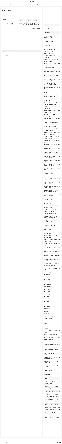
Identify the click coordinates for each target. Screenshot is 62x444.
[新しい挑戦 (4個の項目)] (57, 396)
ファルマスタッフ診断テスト (49, 321)
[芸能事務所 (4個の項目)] (56, 393)
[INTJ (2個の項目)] (46, 417)
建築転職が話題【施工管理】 (49, 265)
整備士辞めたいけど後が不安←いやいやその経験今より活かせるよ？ (52, 157)
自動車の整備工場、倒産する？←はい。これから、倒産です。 (52, 187)
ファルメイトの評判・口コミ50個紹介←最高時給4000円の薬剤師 (52, 358)
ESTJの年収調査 (47, 279)
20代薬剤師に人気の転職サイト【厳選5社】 (52, 344)
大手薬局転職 (46, 311)
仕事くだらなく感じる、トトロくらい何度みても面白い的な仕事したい (52, 198)
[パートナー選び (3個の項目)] (57, 404)
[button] (40, 55)
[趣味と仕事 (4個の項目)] (52, 396)
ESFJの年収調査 (47, 277)
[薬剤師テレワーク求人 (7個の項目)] (48, 386)
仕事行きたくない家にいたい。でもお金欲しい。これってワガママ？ (52, 80)
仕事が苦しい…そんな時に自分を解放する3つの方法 (52, 260)
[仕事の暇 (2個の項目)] (55, 409)
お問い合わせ (32, 440)
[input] (52, 28)
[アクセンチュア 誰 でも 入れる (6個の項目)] (52, 390)
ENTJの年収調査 (47, 272)
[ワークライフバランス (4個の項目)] (48, 394)
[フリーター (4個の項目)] (47, 396)
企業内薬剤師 (46, 328)
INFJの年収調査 (47, 303)
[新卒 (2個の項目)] (48, 412)
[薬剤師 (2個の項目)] (50, 407)
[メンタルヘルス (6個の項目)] (56, 386)
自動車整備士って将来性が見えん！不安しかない (52, 168)
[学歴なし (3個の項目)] (58, 401)
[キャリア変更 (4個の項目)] (57, 391)
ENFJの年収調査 (47, 274)
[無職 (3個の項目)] (54, 401)
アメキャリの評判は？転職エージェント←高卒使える (52, 354)
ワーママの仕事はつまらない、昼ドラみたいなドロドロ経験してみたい (52, 232)
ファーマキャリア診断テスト (49, 316)
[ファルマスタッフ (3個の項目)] (57, 403)
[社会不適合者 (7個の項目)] (48, 385)
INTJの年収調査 (47, 301)
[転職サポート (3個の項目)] (51, 403)
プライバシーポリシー (20, 440)
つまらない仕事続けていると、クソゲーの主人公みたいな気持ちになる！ (52, 84)
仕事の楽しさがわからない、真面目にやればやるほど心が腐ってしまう (52, 228)
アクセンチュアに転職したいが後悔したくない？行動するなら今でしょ (52, 40)
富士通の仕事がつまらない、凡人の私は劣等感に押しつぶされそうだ (52, 210)
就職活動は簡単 (47, 176)
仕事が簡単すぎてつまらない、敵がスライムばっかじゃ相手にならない (52, 153)
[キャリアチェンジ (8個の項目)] (57, 381)
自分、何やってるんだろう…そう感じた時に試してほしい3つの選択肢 (52, 252)
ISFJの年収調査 (47, 306)
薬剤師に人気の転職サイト (49, 339)
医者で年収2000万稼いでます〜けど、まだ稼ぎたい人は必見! (52, 202)
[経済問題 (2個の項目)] (57, 417)
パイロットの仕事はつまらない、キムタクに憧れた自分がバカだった (52, 165)
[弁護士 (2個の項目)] (58, 409)
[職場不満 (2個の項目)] (46, 411)
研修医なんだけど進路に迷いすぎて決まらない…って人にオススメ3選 (52, 48)
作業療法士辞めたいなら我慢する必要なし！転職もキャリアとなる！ (51, 220)
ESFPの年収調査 (47, 286)
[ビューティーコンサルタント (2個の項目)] (49, 414)
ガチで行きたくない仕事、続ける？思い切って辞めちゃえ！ (52, 64)
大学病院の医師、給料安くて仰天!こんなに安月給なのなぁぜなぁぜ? (52, 60)
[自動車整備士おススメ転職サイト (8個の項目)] (49, 383)
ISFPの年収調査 (47, 296)
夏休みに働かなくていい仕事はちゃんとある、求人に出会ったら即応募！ (52, 125)
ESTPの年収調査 (47, 289)
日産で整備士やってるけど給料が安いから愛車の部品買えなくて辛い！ (52, 141)
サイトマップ (27, 440)
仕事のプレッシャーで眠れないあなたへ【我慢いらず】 (51, 115)
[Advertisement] (21, 14)
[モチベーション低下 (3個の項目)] (48, 401)
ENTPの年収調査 (47, 281)
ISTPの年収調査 (47, 299)
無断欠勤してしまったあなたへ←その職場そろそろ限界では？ (52, 111)
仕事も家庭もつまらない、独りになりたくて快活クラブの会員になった (52, 224)
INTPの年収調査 (47, 291)
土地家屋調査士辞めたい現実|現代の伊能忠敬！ (52, 88)
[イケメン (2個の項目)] (50, 409)
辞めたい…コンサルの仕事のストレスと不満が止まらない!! (52, 44)
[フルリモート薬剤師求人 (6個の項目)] (52, 388)
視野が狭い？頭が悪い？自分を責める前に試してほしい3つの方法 (52, 256)
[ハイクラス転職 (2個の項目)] (48, 419)
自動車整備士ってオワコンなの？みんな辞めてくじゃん (52, 149)
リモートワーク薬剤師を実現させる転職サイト (52, 269)
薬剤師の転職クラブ (57, 440)
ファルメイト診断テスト (48, 318)
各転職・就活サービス (44, 440)
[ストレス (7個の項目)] (56, 385)
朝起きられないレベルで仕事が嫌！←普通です (52, 244)
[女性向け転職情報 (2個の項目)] (52, 416)
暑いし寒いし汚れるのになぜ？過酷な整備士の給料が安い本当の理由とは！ (52, 103)
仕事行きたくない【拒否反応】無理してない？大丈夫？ (52, 91)
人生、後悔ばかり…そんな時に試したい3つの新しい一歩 (52, 248)
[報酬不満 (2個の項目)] (58, 407)
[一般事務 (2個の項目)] (46, 409)
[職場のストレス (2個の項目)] (56, 406)
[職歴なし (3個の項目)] (46, 404)
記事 (39, 440)
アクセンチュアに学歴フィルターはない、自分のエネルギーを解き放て (52, 52)
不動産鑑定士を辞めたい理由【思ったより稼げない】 (52, 68)
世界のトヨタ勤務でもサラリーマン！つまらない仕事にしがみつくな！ (52, 183)
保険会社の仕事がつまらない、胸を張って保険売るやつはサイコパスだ (52, 217)
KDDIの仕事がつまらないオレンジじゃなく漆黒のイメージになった (52, 145)
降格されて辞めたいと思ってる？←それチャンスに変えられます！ (52, 99)
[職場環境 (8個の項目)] (58, 383)
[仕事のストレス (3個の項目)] (57, 399)
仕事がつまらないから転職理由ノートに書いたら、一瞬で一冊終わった (52, 95)
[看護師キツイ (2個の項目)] (52, 411)
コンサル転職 (46, 325)
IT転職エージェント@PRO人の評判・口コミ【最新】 (52, 365)
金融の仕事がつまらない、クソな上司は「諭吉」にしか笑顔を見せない (51, 137)
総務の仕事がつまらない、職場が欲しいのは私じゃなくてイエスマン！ (52, 133)
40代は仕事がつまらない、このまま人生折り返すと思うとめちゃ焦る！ (52, 72)
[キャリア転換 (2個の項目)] (52, 417)
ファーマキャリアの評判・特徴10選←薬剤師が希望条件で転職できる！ (52, 206)
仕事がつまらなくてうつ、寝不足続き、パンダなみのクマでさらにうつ (52, 129)
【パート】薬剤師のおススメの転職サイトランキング (52, 331)
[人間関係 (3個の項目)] (46, 403)
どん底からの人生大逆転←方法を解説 (51, 122)
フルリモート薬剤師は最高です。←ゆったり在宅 (52, 179)
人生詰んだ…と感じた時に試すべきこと (51, 263)
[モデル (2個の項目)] (58, 416)
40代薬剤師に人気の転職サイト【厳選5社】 (52, 347)
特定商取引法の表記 (13, 440)
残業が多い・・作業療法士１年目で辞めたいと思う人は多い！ (52, 240)
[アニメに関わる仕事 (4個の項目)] (56, 394)
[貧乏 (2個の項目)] (58, 414)
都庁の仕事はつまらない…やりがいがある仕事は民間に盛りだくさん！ (52, 76)
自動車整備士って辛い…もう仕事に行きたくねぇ (52, 161)
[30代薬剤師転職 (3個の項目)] (51, 399)
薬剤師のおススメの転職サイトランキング (52, 337)
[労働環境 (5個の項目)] (53, 391)
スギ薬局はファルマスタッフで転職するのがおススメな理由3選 (52, 369)
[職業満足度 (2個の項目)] (56, 419)
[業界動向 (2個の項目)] (58, 411)
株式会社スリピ (51, 440)
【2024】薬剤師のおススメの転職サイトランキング (51, 350)
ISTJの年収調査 (47, 308)
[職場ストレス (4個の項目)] (48, 393)
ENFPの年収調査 (47, 284)
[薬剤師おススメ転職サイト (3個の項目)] (55, 398)
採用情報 (36, 440)
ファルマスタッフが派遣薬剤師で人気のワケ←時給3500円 (52, 373)
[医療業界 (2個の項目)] (56, 412)
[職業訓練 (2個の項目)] (46, 407)
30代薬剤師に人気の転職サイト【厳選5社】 (52, 342)
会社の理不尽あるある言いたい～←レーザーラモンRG (52, 56)
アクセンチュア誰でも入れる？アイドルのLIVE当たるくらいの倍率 (52, 36)
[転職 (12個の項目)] (52, 381)
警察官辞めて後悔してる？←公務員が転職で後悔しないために (52, 119)
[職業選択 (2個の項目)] (46, 416)
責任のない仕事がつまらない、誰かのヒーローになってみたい (52, 236)
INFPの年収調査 (47, 294)
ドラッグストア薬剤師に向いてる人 (50, 213)
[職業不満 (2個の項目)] (54, 407)
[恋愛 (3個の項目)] (51, 404)
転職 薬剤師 (46, 313)
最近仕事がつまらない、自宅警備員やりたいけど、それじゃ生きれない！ (52, 191)
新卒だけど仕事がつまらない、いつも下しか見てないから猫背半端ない (52, 194)
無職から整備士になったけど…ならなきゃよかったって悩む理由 (52, 172)
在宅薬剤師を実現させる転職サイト (51, 334)
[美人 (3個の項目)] (46, 399)
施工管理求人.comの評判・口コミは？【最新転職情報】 (51, 362)
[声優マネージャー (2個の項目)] (48, 406)
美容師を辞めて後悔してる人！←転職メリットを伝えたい (52, 107)
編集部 (8, 440)
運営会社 (4, 440)
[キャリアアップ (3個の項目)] (47, 398)
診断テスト (46, 323)
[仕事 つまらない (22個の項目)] (47, 381)
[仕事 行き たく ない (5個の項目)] (47, 391)
